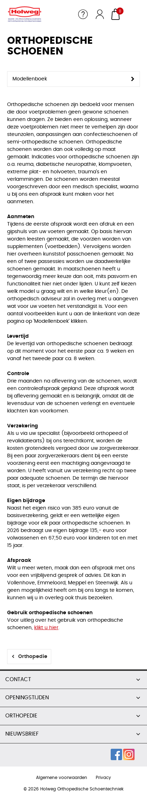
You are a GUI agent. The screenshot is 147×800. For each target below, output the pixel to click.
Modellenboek (29, 79)
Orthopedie (32, 656)
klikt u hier (46, 627)
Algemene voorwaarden (61, 777)
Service (83, 14)
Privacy (103, 777)
